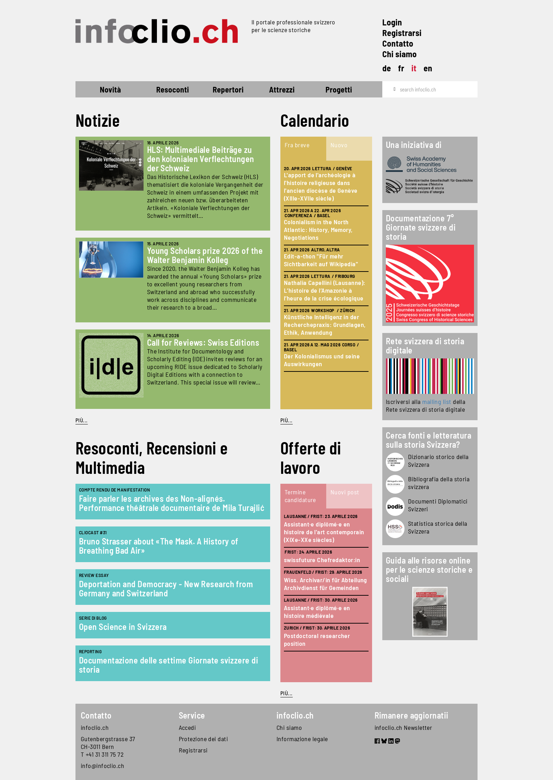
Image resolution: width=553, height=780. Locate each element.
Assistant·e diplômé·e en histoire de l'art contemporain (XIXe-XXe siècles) (324, 531)
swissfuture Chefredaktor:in (322, 560)
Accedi (187, 727)
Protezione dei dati (203, 739)
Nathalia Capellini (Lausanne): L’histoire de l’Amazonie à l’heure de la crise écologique (324, 290)
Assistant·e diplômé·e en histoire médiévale (317, 611)
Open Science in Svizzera (123, 626)
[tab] (303, 149)
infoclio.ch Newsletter (403, 727)
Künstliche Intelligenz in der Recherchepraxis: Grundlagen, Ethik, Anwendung (325, 324)
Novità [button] (110, 89)
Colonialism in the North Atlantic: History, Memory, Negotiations (318, 229)
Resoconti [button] (172, 89)
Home (88, 90)
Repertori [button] (228, 89)
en (428, 68)
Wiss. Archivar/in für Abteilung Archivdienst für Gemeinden (325, 583)
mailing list (436, 401)
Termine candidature (300, 496)
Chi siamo (399, 54)
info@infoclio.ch (102, 765)
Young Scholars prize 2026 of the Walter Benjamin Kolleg (205, 255)
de (386, 68)
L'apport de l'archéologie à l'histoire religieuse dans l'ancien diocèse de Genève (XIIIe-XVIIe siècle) (321, 186)
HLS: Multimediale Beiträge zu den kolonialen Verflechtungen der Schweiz (200, 158)
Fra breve (297, 145)
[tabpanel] (326, 285)
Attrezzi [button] (282, 89)
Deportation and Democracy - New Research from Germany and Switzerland (166, 588)
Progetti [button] (339, 89)
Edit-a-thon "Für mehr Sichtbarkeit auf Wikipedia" (321, 260)
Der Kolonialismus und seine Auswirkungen (322, 360)
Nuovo (338, 145)
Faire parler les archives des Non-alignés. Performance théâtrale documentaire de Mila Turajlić (171, 503)
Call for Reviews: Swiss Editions (203, 342)
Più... (81, 420)
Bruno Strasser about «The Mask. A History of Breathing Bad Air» (158, 545)
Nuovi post (344, 492)
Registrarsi (401, 33)
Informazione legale (302, 739)
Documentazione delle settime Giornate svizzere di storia (168, 664)
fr (401, 68)
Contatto (397, 43)
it (414, 68)
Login (392, 22)
